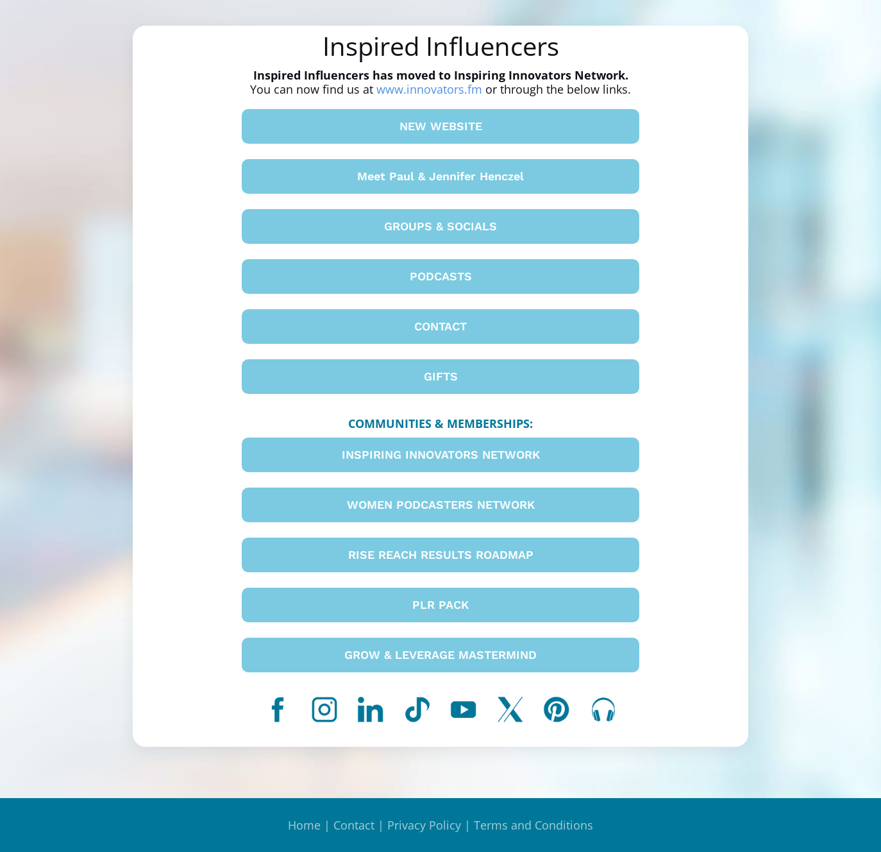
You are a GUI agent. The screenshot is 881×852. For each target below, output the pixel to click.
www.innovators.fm (429, 89)
